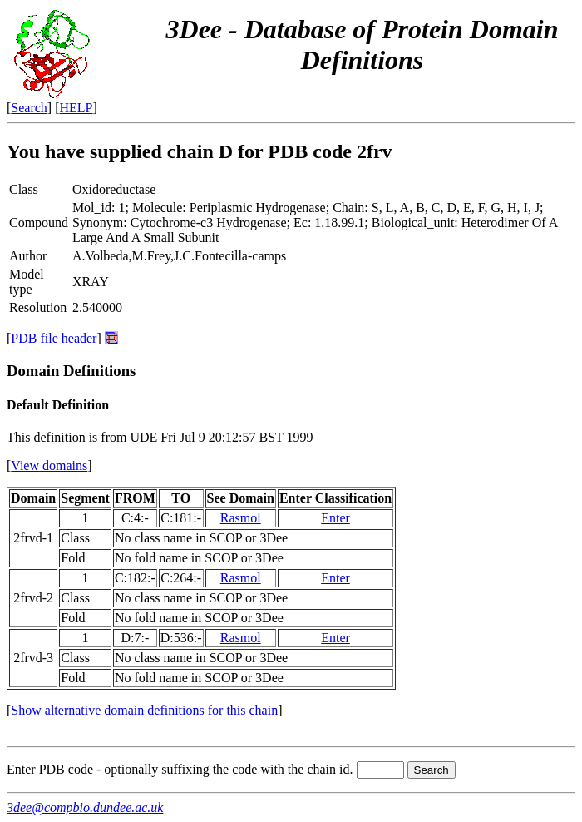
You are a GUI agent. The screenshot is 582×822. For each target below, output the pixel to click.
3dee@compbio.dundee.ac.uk (85, 807)
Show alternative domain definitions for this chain (144, 710)
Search (29, 108)
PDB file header (53, 338)
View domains (49, 465)
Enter (335, 518)
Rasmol (240, 518)
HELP (76, 108)
